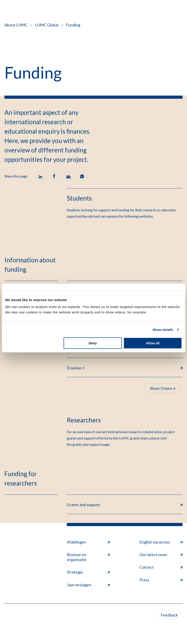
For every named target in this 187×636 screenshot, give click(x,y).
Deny (93, 343)
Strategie (88, 572)
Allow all (153, 343)
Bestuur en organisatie (88, 557)
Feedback (169, 614)
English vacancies (160, 542)
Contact (160, 567)
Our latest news (160, 554)
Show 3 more (163, 388)
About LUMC (15, 24)
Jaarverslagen (88, 584)
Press (160, 579)
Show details (163, 330)
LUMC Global (46, 24)
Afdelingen (88, 542)
